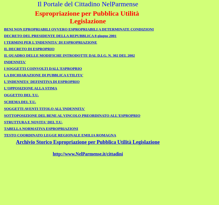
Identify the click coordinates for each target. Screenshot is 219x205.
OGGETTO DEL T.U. (21, 95)
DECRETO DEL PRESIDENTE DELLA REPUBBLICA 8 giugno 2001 (60, 36)
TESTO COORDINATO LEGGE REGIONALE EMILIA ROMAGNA (60, 135)
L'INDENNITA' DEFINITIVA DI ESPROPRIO (42, 81)
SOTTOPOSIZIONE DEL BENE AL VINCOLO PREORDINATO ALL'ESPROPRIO (72, 115)
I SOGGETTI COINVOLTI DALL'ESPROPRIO (43, 68)
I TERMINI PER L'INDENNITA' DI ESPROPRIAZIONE (50, 42)
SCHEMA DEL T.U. (20, 102)
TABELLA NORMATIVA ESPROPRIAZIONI (41, 128)
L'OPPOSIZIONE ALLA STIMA (30, 88)
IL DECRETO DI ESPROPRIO (29, 49)
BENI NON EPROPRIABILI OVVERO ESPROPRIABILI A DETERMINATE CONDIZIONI (79, 29)
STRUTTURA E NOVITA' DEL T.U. (33, 122)
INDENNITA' (15, 62)
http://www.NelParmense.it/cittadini (88, 153)
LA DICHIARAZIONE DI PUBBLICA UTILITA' (43, 75)
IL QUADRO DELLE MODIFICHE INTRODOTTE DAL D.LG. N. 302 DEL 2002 (69, 55)
